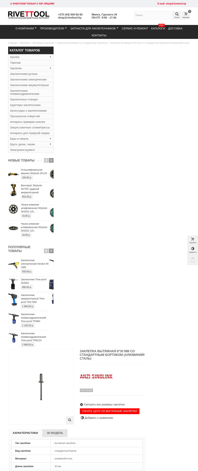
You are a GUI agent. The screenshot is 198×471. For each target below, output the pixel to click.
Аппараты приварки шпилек (27, 125)
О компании (26, 28)
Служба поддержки (126, 414)
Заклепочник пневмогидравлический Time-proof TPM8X (33, 327)
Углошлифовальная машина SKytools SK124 (34, 181)
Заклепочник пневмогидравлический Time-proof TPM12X (33, 346)
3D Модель (102, 128)
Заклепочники (54, 410)
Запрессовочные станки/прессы (25, 132)
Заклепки (25, 43)
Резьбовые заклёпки (58, 418)
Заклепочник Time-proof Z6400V (33, 290)
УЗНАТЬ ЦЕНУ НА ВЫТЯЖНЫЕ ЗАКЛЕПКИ (155, 108)
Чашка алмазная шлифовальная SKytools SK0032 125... (34, 236)
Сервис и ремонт (135, 28)
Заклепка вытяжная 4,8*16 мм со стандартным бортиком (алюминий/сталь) (68, 288)
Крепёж (28, 57)
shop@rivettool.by (70, 17)
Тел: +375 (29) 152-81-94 (22, 410)
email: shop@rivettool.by (22, 414)
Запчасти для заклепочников (94, 28)
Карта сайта (122, 410)
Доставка (175, 28)
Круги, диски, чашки (28, 153)
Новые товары (21, 169)
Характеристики (72, 128)
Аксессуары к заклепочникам (28, 113)
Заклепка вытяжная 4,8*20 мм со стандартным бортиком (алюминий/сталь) (122, 288)
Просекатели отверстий (25, 119)
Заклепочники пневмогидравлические (24, 95)
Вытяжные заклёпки (43, 43)
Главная (12, 43)
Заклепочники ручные (24, 73)
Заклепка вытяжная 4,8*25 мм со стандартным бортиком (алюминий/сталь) (175, 288)
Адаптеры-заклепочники (25, 108)
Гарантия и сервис (94, 414)
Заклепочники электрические (28, 79)
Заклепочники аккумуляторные (20, 87)
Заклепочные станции (24, 102)
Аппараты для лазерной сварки (25, 141)
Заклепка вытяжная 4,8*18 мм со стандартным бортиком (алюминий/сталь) (95, 288)
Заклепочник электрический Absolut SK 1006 (35, 273)
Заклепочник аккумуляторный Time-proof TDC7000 (33, 308)
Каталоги (158, 27)
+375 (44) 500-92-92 (70, 14)
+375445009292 (98, 446)
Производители (53, 28)
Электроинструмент (22, 159)
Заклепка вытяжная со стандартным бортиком (82, 43)
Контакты (99, 35)
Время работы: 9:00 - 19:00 (20, 420)
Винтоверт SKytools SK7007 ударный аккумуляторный (31, 198)
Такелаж (15, 62)
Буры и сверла (28, 148)
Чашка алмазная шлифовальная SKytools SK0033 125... (34, 217)
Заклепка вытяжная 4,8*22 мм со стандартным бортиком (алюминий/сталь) (148, 288)
